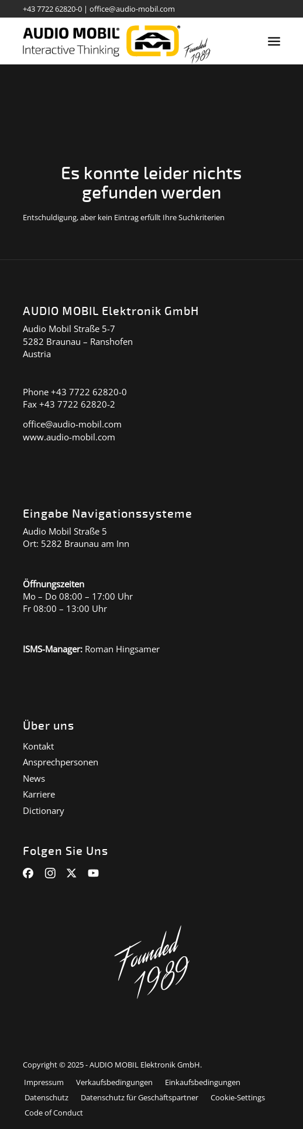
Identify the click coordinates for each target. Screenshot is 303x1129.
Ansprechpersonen (60, 762)
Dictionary (43, 810)
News (34, 778)
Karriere (39, 794)
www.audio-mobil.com (69, 437)
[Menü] (274, 41)
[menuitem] (274, 41)
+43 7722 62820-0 (52, 9)
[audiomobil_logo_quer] (126, 41)
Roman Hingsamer (122, 649)
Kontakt (38, 746)
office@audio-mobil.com (132, 9)
